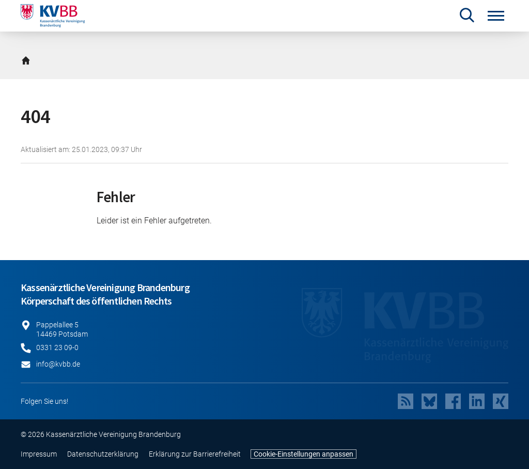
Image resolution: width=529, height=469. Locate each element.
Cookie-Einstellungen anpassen (303, 454)
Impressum (39, 454)
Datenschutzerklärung (102, 454)
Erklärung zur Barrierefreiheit (195, 454)
